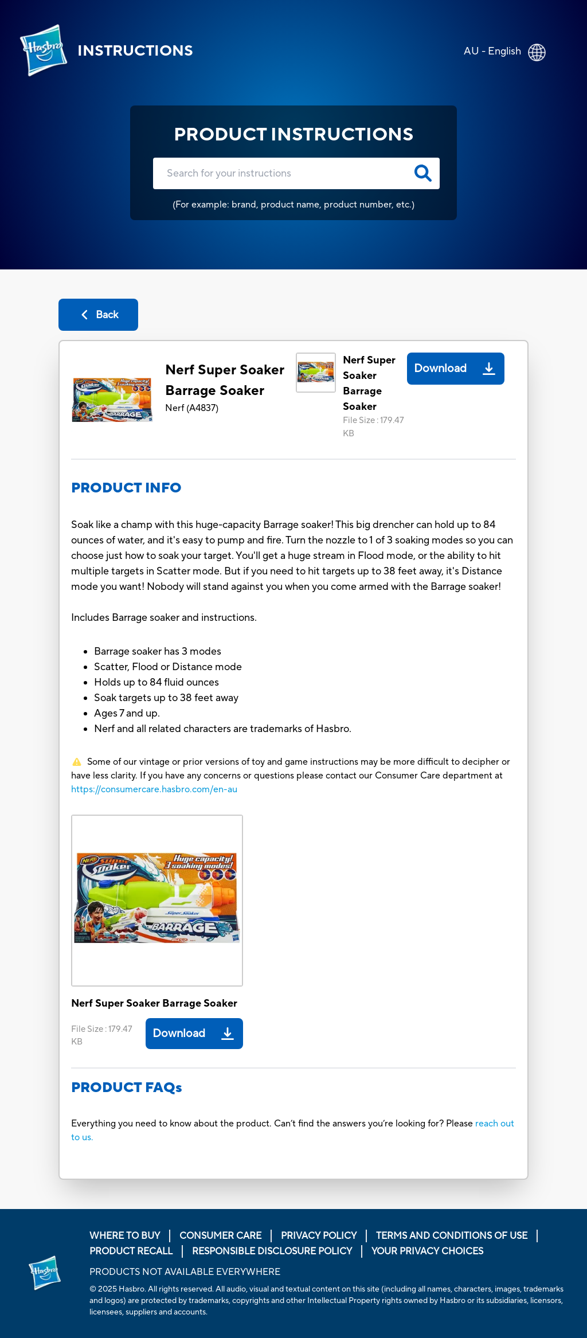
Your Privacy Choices (427, 1251)
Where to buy (124, 1236)
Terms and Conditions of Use (451, 1236)
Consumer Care (220, 1236)
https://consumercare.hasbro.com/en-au (154, 789)
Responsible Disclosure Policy (272, 1251)
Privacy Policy (319, 1236)
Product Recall (131, 1251)
